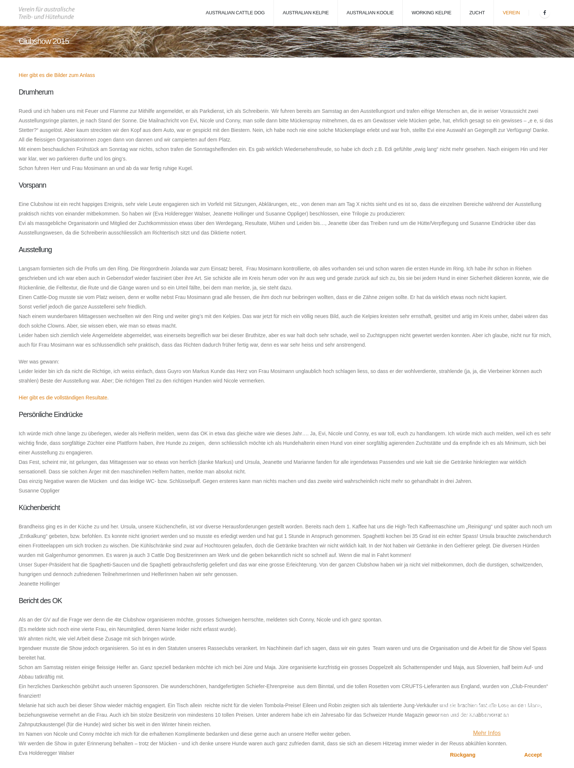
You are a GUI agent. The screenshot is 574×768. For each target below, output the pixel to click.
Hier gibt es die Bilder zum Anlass (57, 75)
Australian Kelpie (306, 12)
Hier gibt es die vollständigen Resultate (63, 397)
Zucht (477, 12)
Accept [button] (533, 755)
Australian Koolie (370, 12)
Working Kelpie (431, 12)
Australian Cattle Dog (235, 12)
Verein (511, 12)
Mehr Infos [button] (487, 733)
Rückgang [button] (463, 755)
